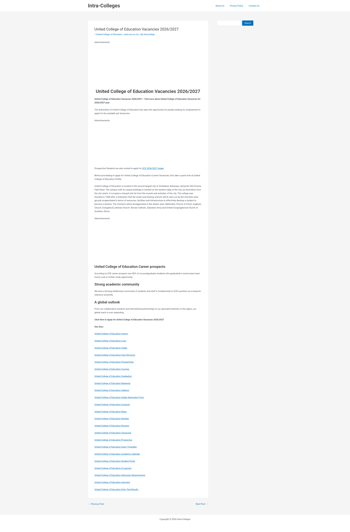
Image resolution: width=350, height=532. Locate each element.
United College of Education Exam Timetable (116, 447)
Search (247, 23)
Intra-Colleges (104, 6)
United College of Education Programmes (114, 362)
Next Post (202, 504)
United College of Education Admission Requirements (120, 475)
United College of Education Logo (111, 341)
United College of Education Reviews (112, 425)
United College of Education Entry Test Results (117, 489)
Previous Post (96, 504)
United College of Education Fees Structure (115, 355)
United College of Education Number (112, 418)
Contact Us (254, 5)
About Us (222, 5)
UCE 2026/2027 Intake (153, 168)
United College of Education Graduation (114, 376)
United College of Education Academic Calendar (118, 454)
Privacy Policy (238, 5)
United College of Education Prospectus (114, 440)
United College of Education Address (112, 390)
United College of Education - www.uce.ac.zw (117, 34)
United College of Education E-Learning (113, 468)
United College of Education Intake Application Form (120, 397)
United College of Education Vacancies (113, 433)
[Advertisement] (148, 64)
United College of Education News (111, 411)
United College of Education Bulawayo (113, 383)
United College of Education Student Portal (115, 461)
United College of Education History (112, 333)
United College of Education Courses (112, 369)
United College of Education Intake (111, 348)
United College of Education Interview (113, 482)
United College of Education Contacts (113, 404)
